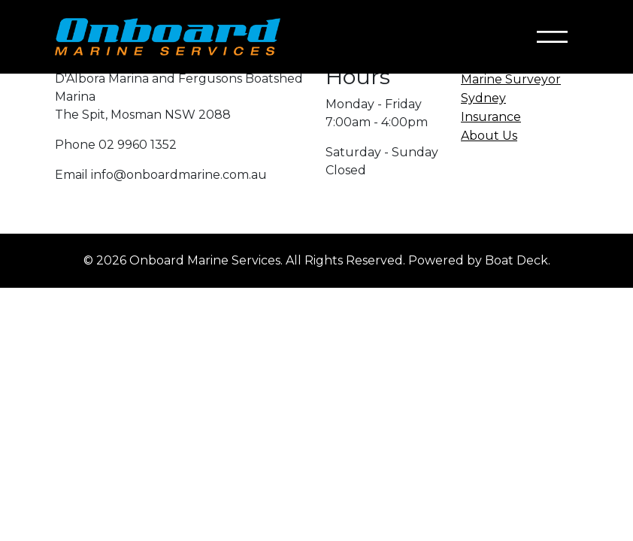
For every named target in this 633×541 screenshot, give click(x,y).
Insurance (491, 117)
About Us (489, 135)
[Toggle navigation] (552, 37)
